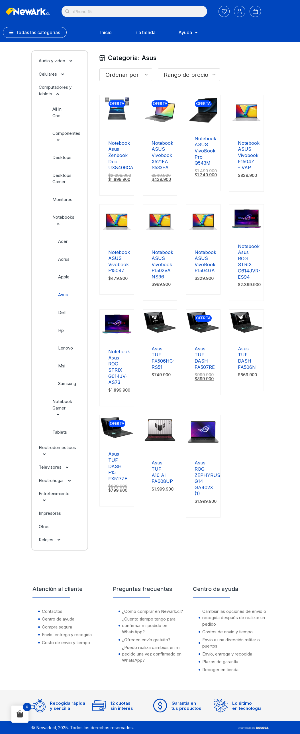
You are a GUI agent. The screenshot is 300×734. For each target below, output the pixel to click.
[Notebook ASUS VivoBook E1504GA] (203, 237)
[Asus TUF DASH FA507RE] (203, 333)
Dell (62, 312)
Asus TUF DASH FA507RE (205, 358)
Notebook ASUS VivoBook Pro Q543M (205, 151)
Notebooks (63, 220)
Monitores (62, 199)
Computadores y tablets (55, 90)
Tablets (59, 432)
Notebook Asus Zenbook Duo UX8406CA (120, 155)
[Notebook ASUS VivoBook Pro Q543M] (203, 123)
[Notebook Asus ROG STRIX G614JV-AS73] (117, 336)
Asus (63, 294)
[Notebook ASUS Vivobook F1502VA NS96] (160, 237)
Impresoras (50, 513)
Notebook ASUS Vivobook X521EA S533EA (162, 155)
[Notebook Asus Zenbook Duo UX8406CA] (117, 128)
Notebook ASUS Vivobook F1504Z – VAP (249, 155)
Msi (61, 366)
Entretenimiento (54, 497)
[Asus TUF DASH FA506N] (246, 333)
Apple (64, 277)
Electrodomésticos (57, 451)
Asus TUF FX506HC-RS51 (163, 358)
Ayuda (188, 32)
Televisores (56, 467)
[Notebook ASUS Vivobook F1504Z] (117, 237)
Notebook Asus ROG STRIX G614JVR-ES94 (249, 261)
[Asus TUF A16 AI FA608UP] (160, 447)
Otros (44, 526)
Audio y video (58, 60)
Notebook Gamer (62, 408)
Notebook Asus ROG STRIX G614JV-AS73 (119, 367)
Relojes (52, 539)
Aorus (64, 259)
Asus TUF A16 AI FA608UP (162, 472)
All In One (57, 112)
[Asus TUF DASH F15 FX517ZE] (117, 438)
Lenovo (65, 348)
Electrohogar (58, 480)
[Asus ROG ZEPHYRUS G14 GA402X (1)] (203, 447)
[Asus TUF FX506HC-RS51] (160, 333)
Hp (61, 330)
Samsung (67, 383)
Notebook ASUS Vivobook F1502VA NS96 (162, 264)
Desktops (62, 157)
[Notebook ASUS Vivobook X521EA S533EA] (160, 128)
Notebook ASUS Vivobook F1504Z (119, 261)
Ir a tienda (145, 32)
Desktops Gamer (62, 179)
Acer (63, 241)
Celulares (54, 74)
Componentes (66, 136)
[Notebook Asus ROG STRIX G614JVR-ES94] (246, 231)
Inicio (106, 32)
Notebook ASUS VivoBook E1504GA (205, 261)
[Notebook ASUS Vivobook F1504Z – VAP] (246, 128)
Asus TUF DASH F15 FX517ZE (117, 466)
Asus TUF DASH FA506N (247, 358)
